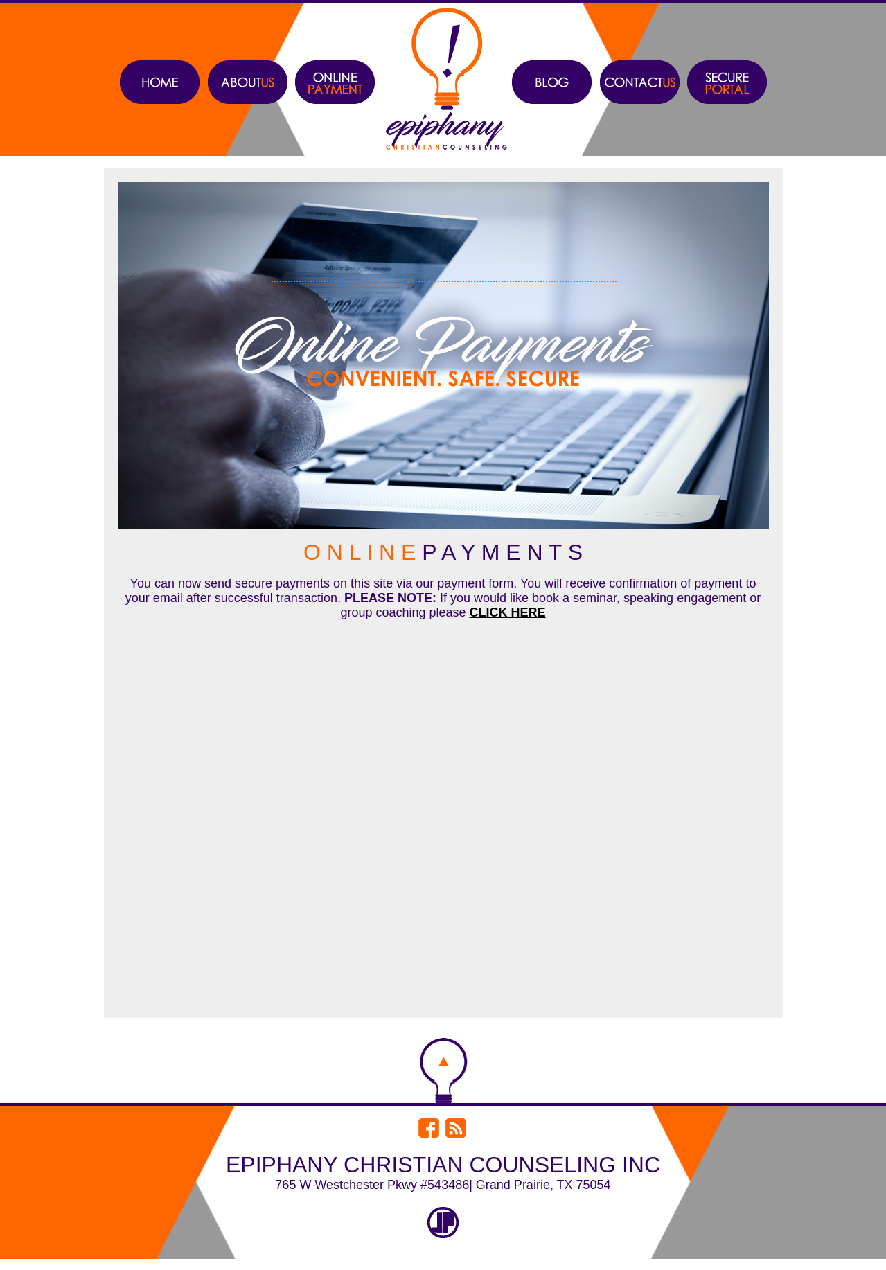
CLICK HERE (508, 612)
